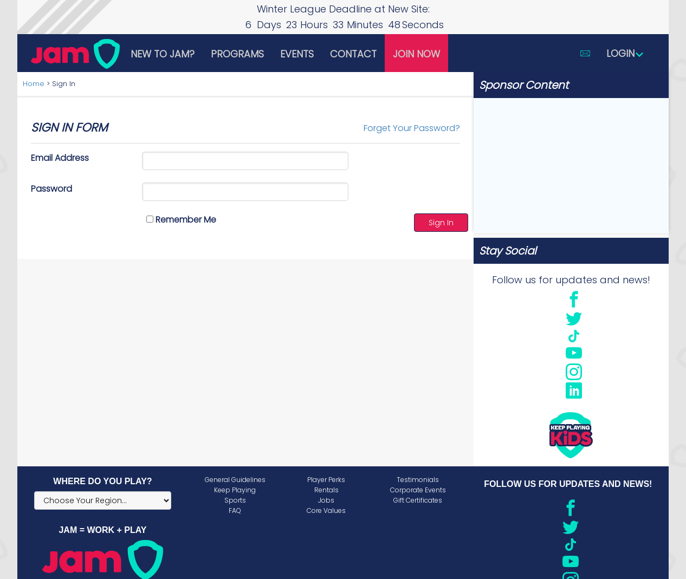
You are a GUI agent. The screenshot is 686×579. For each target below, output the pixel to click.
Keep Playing (235, 490)
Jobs (326, 500)
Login (625, 53)
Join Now (416, 54)
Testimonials (418, 479)
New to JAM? (163, 54)
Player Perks (326, 479)
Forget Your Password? (412, 128)
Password (51, 189)
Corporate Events (418, 490)
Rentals (326, 490)
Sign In (441, 222)
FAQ (235, 510)
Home (33, 84)
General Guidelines (235, 479)
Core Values (326, 510)
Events (297, 54)
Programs (237, 54)
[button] (585, 53)
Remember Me (181, 219)
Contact (353, 54)
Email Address (60, 158)
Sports (235, 500)
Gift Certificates (417, 500)
